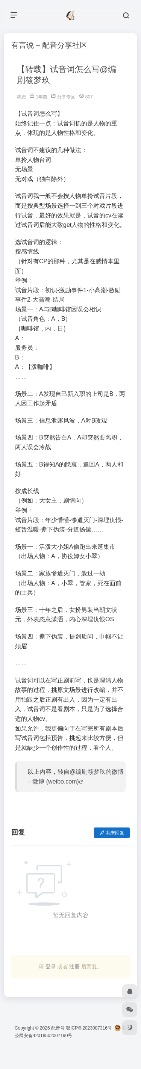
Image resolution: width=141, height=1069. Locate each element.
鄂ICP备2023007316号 (89, 1028)
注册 (74, 966)
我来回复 (112, 832)
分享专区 (66, 97)
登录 (50, 966)
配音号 (58, 1028)
